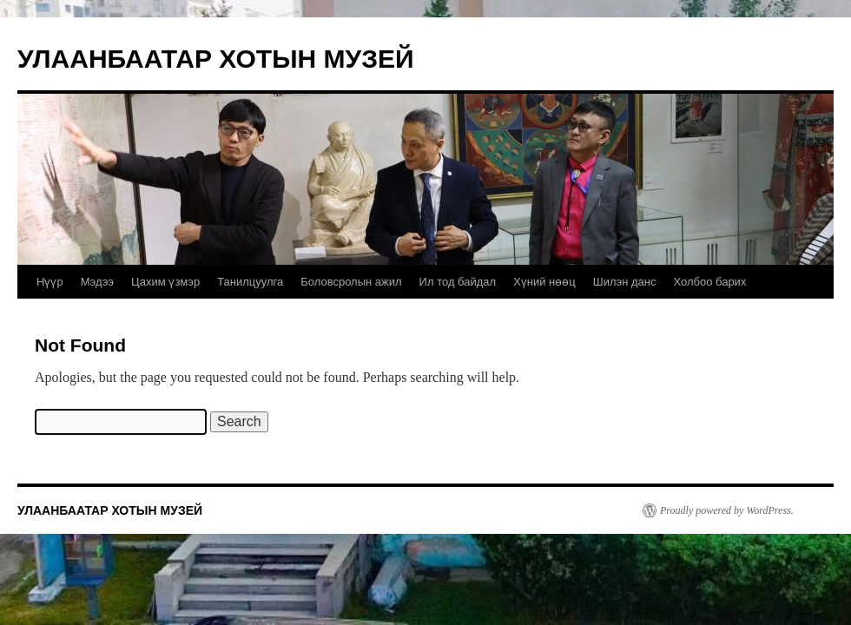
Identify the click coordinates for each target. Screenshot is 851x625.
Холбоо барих (709, 281)
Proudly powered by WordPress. (727, 510)
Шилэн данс (624, 281)
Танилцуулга (250, 281)
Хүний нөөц (544, 281)
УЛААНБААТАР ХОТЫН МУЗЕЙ (215, 58)
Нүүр (49, 281)
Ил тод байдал (458, 281)
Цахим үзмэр (165, 281)
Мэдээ (97, 281)
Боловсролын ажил (350, 281)
